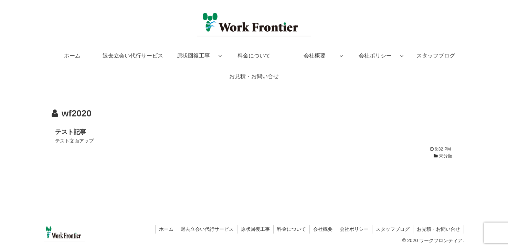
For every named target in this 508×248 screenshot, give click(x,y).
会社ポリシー (354, 229)
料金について (291, 229)
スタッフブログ (393, 229)
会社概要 (322, 229)
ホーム (166, 229)
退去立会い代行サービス (207, 229)
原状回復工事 (255, 229)
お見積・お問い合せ (438, 229)
